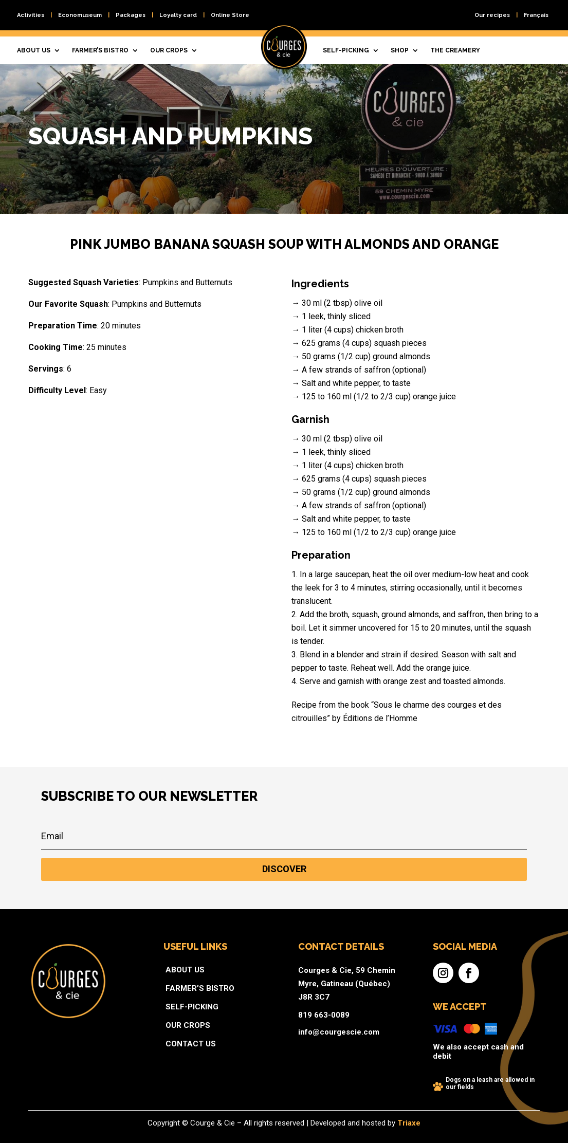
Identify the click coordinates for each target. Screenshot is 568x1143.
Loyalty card (178, 15)
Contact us (231, 1033)
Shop (400, 50)
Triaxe (354, 1124)
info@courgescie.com (315, 1026)
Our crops (169, 50)
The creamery (455, 50)
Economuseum (80, 15)
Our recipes (492, 15)
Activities (30, 15)
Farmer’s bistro (100, 50)
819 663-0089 (306, 1017)
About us (33, 50)
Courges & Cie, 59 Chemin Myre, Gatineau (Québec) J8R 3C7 (319, 999)
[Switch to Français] (536, 17)
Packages (130, 15)
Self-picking (346, 50)
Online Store (230, 15)
